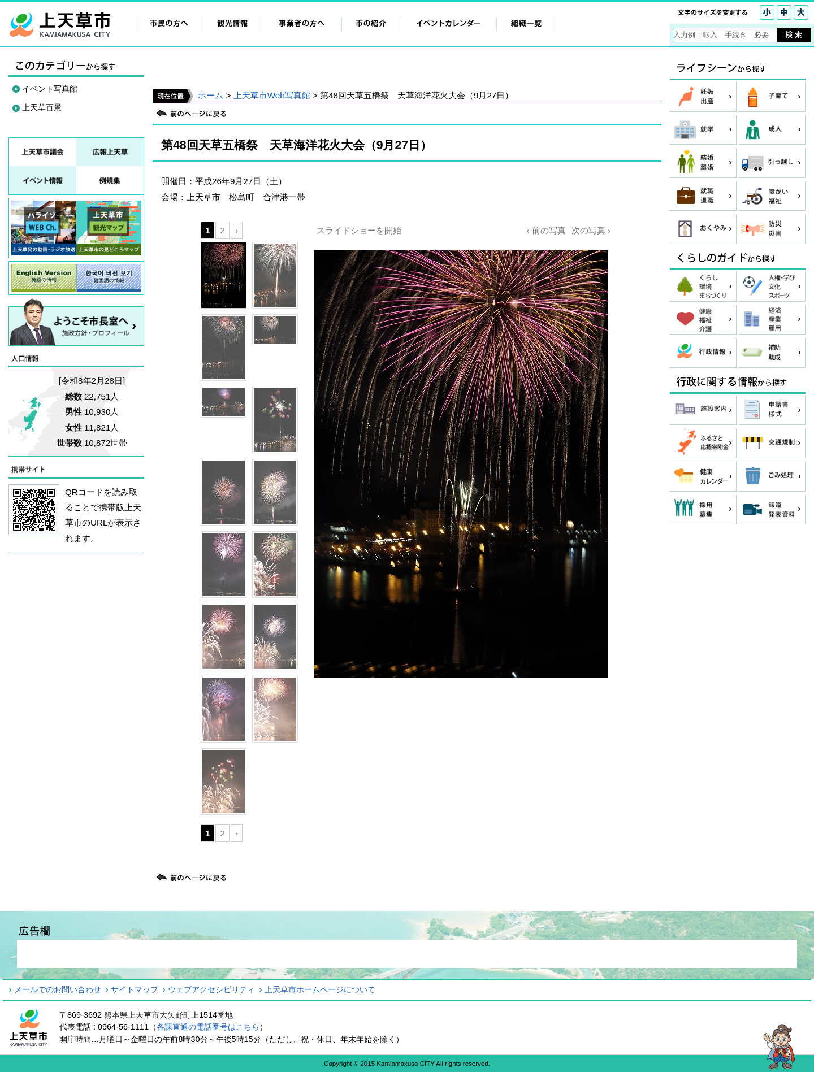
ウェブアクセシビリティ (211, 989)
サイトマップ (134, 989)
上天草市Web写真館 (271, 95)
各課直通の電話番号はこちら (208, 1026)
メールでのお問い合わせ (57, 989)
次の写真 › (590, 230)
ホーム (210, 95)
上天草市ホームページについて (320, 989)
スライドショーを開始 (359, 230)
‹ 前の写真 (545, 230)
